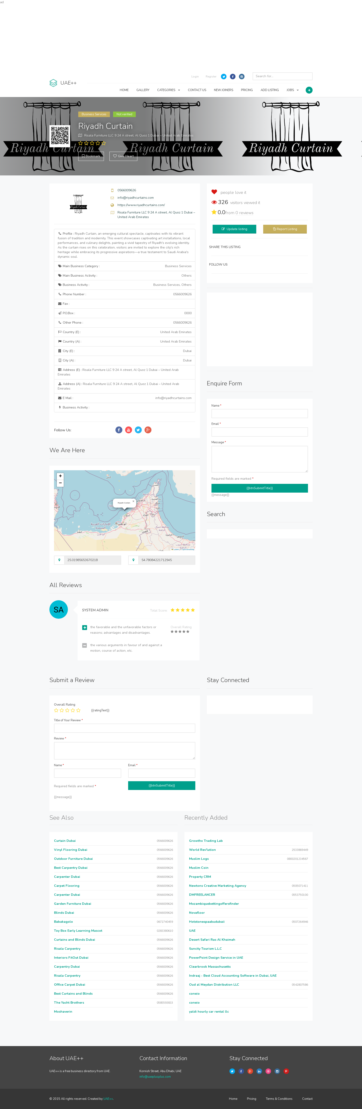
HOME (124, 90)
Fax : (63, 304)
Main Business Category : (125, 266)
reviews (244, 213)
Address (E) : (118, 372)
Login (195, 76)
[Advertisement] (181, 37)
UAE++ (108, 1099)
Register (211, 76)
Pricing (251, 1099)
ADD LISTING (270, 90)
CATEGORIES (168, 90)
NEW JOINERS (223, 90)
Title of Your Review (68, 720)
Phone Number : (125, 294)
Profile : (124, 245)
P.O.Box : (125, 313)
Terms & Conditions (279, 1099)
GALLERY (142, 90)
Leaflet (175, 549)
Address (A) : (118, 386)
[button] (133, 501)
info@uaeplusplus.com (155, 1077)
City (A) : (125, 360)
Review (60, 738)
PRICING (247, 90)
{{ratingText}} (100, 710)
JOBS (293, 90)
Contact (307, 1099)
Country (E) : (125, 332)
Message (218, 442)
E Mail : (125, 398)
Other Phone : (125, 322)
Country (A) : (125, 341)
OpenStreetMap (188, 549)
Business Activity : (125, 285)
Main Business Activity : (125, 275)
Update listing (237, 229)
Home (233, 1099)
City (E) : (125, 351)
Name (216, 406)
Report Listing (287, 229)
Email (216, 424)
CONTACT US (197, 90)
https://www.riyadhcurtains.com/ (141, 205)
